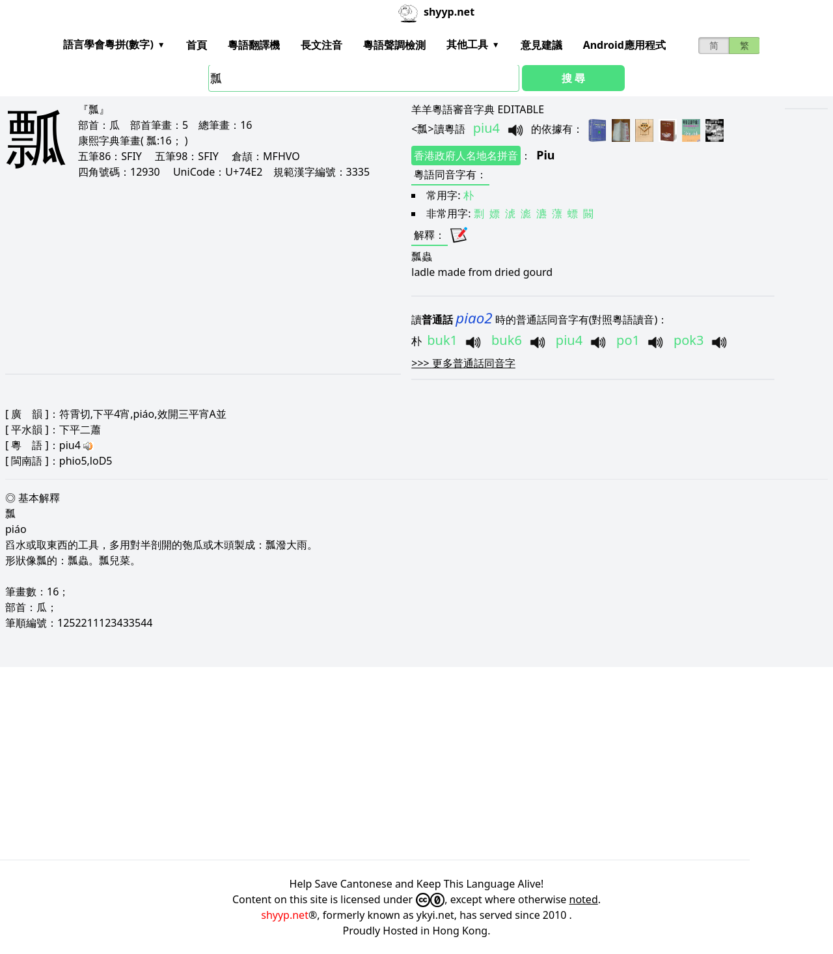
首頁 (196, 45)
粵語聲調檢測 (394, 45)
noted (583, 899)
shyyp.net (284, 915)
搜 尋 (573, 78)
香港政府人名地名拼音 (466, 155)
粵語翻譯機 (254, 45)
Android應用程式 (624, 45)
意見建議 (541, 45)
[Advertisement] (182, 276)
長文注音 (321, 45)
